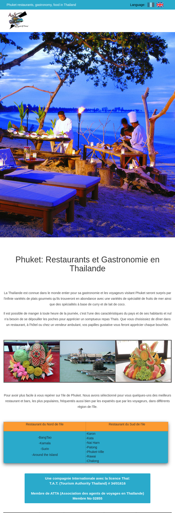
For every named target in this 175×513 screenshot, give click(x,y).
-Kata (89, 438)
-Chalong (92, 461)
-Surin (44, 449)
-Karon (90, 433)
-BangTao (44, 437)
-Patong (91, 447)
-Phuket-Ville (95, 452)
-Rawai (91, 456)
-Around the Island (45, 455)
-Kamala (45, 443)
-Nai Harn (93, 442)
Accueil (14, 157)
